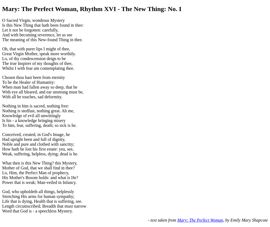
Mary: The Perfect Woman (200, 220)
